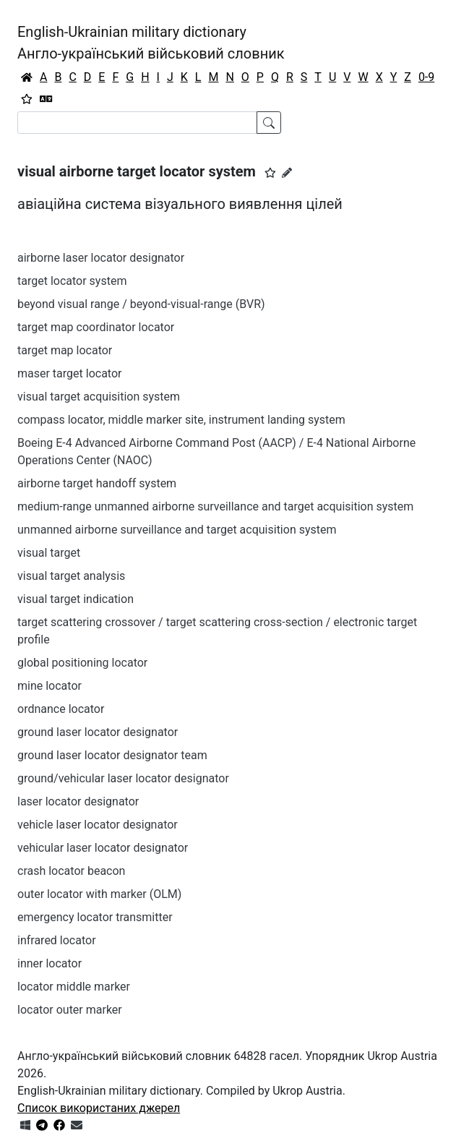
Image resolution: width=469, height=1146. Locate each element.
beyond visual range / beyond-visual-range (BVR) (141, 304)
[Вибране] (26, 99)
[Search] (137, 122)
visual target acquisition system (98, 396)
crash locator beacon (71, 871)
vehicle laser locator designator (97, 824)
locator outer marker (69, 1010)
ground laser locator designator (97, 732)
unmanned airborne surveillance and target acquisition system (177, 529)
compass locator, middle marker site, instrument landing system (181, 420)
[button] (270, 173)
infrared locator (56, 940)
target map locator (64, 350)
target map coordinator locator (95, 327)
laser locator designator (78, 801)
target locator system (71, 281)
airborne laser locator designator (100, 258)
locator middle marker (73, 986)
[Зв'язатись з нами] (76, 1125)
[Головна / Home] (26, 77)
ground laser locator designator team (112, 755)
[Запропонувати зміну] (287, 173)
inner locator (49, 963)
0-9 (426, 77)
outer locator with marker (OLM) (99, 894)
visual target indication (75, 599)
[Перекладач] (46, 99)
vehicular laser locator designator (102, 848)
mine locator (49, 686)
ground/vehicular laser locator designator (123, 778)
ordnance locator (60, 709)
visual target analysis (71, 576)
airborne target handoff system (96, 483)
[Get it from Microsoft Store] (25, 1125)
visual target (48, 553)
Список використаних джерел (98, 1108)
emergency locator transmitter (95, 917)
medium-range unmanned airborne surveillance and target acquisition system (215, 506)
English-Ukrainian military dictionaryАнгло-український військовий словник (151, 42)
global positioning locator (82, 663)
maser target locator (69, 373)
